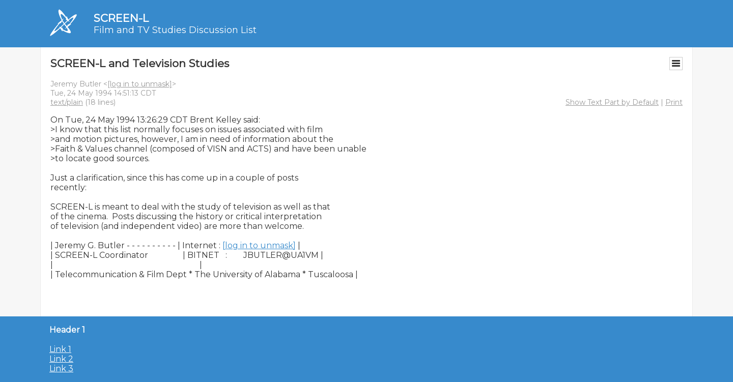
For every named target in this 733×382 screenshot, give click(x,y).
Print (674, 102)
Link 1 (60, 349)
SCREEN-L (121, 18)
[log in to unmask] (139, 84)
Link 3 (61, 368)
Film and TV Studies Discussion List (175, 30)
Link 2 (61, 359)
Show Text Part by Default (612, 102)
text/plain (66, 102)
